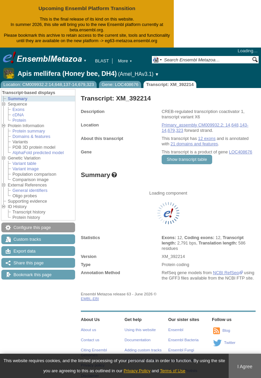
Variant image (25, 168)
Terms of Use (172, 370)
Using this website (140, 330)
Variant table (24, 163)
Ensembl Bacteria (183, 340)
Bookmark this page (32, 274)
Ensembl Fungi (181, 350)
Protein (19, 120)
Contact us (90, 340)
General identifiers (29, 190)
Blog (226, 330)
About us (88, 330)
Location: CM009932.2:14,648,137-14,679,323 (48, 84)
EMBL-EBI (90, 299)
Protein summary (28, 131)
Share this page (28, 262)
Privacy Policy (137, 370)
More (125, 60)
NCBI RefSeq (226, 272)
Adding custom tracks (143, 350)
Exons (18, 109)
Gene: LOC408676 (120, 84)
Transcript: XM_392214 (170, 84)
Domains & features (31, 136)
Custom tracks (27, 239)
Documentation (138, 340)
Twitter (229, 343)
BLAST (102, 60)
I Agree (245, 366)
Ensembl (176, 330)
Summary (17, 98)
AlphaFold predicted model (38, 152)
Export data (24, 251)
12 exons (207, 138)
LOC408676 (240, 151)
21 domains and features (194, 143)
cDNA (18, 114)
